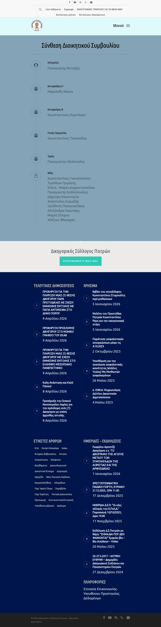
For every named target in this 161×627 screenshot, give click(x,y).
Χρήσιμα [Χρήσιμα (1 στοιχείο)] (61, 505)
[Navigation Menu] (121, 25)
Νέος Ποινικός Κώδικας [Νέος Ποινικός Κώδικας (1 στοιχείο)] (58, 477)
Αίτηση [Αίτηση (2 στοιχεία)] (63, 454)
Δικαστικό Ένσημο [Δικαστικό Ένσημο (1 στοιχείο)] (44, 471)
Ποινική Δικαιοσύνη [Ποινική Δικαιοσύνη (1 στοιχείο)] (62, 494)
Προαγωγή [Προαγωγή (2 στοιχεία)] (40, 500)
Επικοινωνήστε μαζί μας (80, 261)
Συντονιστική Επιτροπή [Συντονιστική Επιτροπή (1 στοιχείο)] (61, 500)
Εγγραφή (68, 9)
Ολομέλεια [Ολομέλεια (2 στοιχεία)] (59, 482)
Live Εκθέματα (53, 9)
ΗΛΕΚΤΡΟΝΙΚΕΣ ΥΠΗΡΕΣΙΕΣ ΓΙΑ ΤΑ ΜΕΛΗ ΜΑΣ (99, 9)
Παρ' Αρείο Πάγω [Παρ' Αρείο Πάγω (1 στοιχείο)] (43, 488)
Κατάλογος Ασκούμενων (92, 14)
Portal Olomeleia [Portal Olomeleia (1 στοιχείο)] (50, 448)
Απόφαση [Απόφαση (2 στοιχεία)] (56, 459)
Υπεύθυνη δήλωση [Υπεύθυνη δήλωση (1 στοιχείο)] (44, 505)
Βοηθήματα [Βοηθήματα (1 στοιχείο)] (41, 465)
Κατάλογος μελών (66, 14)
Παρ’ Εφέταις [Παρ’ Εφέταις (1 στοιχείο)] (42, 494)
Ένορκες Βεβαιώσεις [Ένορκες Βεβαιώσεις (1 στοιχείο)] (45, 454)
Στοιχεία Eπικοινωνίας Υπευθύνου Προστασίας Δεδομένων (101, 593)
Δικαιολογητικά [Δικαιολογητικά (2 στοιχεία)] (58, 465)
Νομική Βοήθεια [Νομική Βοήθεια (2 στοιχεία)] (43, 482)
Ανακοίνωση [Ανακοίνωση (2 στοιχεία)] (41, 459)
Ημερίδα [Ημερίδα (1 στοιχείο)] (39, 477)
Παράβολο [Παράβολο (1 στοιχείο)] (60, 488)
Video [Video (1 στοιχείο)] (64, 448)
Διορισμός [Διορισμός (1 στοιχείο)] (62, 471)
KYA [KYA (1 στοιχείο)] (37, 448)
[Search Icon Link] (40, 9)
